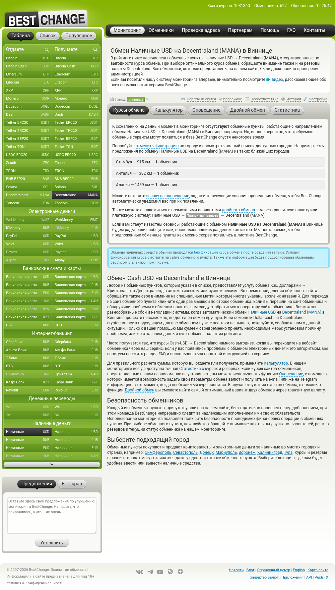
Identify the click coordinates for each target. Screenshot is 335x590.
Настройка (318, 99)
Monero (29, 99)
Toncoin (29, 203)
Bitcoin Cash (29, 66)
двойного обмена (238, 210)
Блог (250, 570)
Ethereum (29, 74)
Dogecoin (29, 107)
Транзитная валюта (202, 215)
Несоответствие (265, 99)
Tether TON (29, 147)
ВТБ (29, 366)
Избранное (232, 99)
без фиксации (206, 252)
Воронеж (247, 452)
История (293, 99)
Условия (14, 583)
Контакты (314, 30)
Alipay (29, 260)
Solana (29, 187)
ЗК (29, 415)
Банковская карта (29, 277)
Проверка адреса (201, 30)
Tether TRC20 (29, 131)
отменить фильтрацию (157, 146)
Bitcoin (29, 58)
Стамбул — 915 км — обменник (146, 162)
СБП (29, 325)
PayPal (29, 236)
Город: (127, 99)
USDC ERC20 (29, 155)
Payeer (29, 252)
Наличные (29, 432)
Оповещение (291, 374)
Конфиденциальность (44, 583)
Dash (29, 115)
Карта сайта (318, 570)
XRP (29, 91)
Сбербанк (29, 342)
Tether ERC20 (29, 123)
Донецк (206, 452)
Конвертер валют (264, 577)
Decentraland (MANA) (301, 312)
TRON (29, 171)
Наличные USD (262, 312)
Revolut (29, 390)
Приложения (292, 577)
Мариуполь (226, 452)
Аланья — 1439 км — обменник (146, 184)
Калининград (269, 452)
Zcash (29, 163)
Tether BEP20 (29, 139)
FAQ (291, 30)
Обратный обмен (201, 99)
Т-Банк (29, 358)
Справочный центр (273, 570)
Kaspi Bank (29, 382)
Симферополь (158, 452)
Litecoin (29, 82)
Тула (288, 452)
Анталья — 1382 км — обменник (147, 173)
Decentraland (29, 195)
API (309, 577)
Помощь (270, 30)
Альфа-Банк (29, 350)
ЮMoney (29, 228)
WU (29, 407)
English (299, 570)
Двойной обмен (139, 390)
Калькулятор (276, 363)
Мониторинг (127, 30)
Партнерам (240, 30)
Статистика (190, 368)
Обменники (161, 30)
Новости (236, 570)
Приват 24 (29, 374)
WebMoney (29, 220)
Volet (29, 244)
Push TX (321, 577)
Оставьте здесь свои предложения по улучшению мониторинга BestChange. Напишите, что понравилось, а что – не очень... (51, 515)
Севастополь (185, 452)
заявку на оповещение (167, 196)
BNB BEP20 (29, 179)
